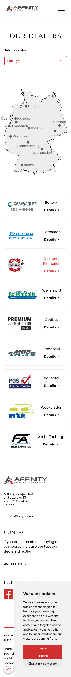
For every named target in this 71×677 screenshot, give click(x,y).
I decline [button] (42, 655)
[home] (21, 8)
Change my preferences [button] (42, 663)
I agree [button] (42, 648)
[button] (8, 668)
